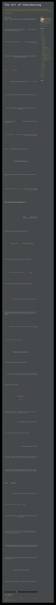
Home (21, 598)
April (43, 64)
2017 (42, 33)
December (43, 39)
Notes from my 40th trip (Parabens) (45, 47)
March (43, 65)
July (43, 45)
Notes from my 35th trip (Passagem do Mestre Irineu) (47, 59)
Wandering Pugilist (48, 18)
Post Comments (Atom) (11, 600)
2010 (42, 73)
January (43, 68)
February (43, 66)
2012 (42, 71)
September (43, 43)
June (43, 61)
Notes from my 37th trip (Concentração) (45, 55)
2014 (42, 37)
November (43, 40)
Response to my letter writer (46, 51)
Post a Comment (8, 596)
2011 (42, 72)
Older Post (35, 598)
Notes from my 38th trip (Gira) (46, 53)
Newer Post (6, 598)
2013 (42, 69)
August (43, 44)
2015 (42, 36)
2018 (42, 32)
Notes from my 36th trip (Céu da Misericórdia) (46, 57)
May (43, 62)
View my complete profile (43, 25)
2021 (42, 31)
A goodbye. (43, 52)
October (43, 41)
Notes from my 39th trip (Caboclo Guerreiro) (46, 49)
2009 (42, 75)
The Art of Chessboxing (22, 5)
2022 (42, 29)
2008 (42, 76)
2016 (42, 35)
